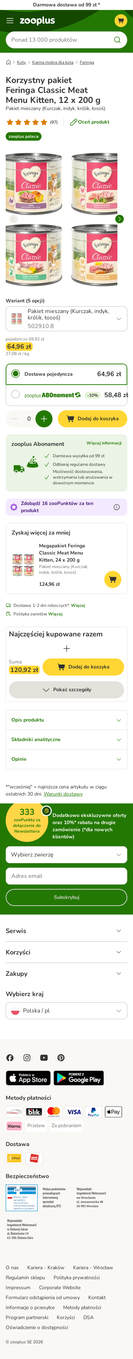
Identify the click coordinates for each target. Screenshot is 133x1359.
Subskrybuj (66, 897)
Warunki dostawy (63, 794)
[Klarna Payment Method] (14, 1127)
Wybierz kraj (25, 994)
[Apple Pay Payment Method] (113, 1113)
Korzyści (66, 1317)
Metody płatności (82, 1307)
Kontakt (97, 1297)
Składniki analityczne (66, 739)
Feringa (87, 62)
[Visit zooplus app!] (28, 1084)
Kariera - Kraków (46, 1267)
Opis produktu (66, 720)
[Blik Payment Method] (34, 1113)
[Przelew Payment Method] (36, 1125)
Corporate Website (60, 1287)
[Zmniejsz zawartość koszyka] (14, 418)
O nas (12, 1267)
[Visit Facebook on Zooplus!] (10, 1057)
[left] (13, 219)
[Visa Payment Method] (73, 1113)
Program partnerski (27, 1317)
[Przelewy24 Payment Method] (14, 1113)
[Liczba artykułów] (29, 418)
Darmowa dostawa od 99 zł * (66, 4)
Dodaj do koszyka (90, 668)
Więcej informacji (104, 443)
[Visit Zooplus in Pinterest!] (61, 1057)
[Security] (22, 1198)
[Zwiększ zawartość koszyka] (43, 418)
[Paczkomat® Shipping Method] (14, 1159)
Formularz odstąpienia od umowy (43, 1297)
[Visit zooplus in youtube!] (44, 1057)
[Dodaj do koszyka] (92, 418)
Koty (21, 62)
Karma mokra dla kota (52, 62)
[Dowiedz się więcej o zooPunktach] (116, 507)
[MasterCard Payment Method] (53, 1113)
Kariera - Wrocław (93, 1267)
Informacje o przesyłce (30, 1307)
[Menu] (10, 21)
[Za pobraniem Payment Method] (66, 1125)
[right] (119, 219)
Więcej (78, 605)
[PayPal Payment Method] (93, 1113)
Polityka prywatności (77, 1277)
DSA (88, 1317)
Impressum (18, 1287)
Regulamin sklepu (25, 1277)
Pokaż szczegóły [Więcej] (66, 690)
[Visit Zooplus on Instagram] (27, 1057)
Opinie (66, 759)
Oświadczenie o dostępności (37, 1327)
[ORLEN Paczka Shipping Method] (34, 1159)
